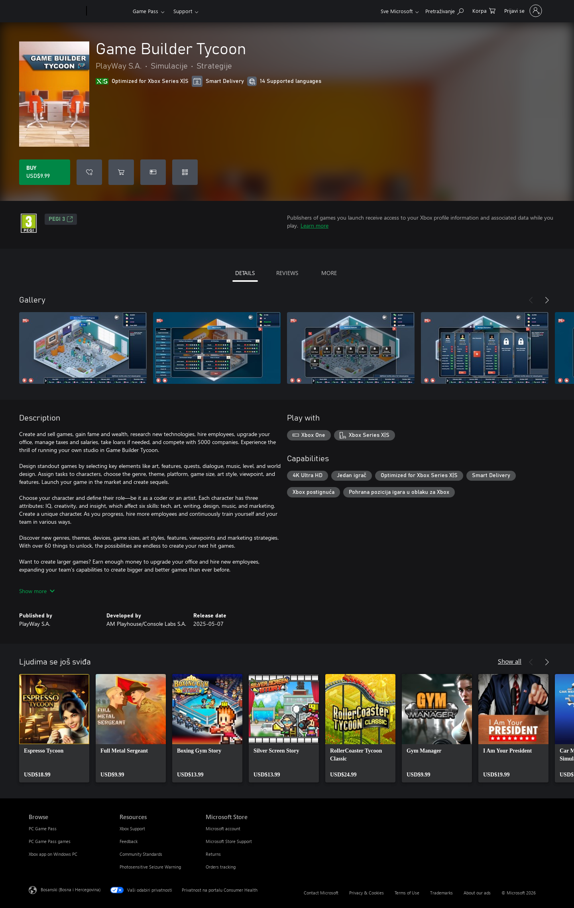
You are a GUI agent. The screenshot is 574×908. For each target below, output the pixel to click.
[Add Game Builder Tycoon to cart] (121, 172)
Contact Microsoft (321, 892)
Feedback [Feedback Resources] (129, 841)
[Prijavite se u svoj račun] (522, 10)
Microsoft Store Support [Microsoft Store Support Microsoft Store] (229, 841)
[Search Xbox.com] (444, 10)
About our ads (477, 892)
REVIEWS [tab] (287, 273)
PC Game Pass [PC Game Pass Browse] (43, 828)
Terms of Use (407, 892)
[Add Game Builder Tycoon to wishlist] (89, 172)
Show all (509, 661)
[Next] (547, 300)
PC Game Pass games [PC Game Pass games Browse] (50, 841)
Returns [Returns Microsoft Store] (213, 854)
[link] (54, 728)
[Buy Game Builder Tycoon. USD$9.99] (44, 172)
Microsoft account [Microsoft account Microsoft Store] (223, 828)
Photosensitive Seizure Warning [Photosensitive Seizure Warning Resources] (150, 866)
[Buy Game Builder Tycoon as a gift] (153, 172)
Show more (37, 591)
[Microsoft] (56, 11)
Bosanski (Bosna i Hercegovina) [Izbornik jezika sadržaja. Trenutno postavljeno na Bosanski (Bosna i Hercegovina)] (70, 889)
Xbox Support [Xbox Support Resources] (132, 828)
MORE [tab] (329, 273)
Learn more (314, 225)
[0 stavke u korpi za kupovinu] (483, 10)
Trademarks (441, 892)
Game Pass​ (145, 11)
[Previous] (531, 300)
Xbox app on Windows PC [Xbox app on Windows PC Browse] (53, 854)
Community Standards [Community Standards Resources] (141, 854)
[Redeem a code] (185, 172)
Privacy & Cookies (366, 892)
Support (182, 11)
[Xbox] (108, 11)
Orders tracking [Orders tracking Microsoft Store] (221, 866)
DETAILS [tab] (245, 273)
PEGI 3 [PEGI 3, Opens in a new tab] (61, 219)
